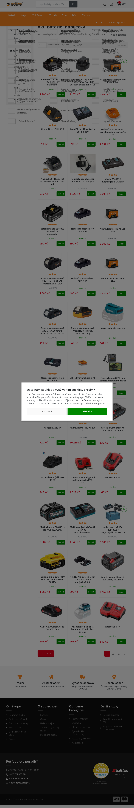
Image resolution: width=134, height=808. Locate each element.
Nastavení (47, 411)
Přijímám (87, 411)
